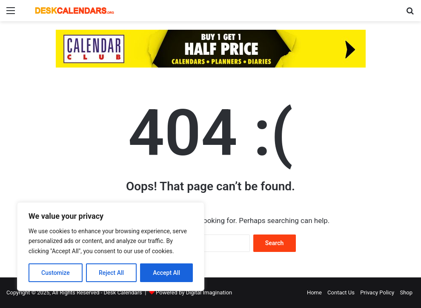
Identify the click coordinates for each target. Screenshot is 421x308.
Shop (406, 292)
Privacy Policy (377, 292)
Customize (55, 272)
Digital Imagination (209, 292)
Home (314, 292)
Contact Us (341, 292)
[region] (110, 246)
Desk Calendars (123, 292)
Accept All (166, 272)
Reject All (111, 272)
